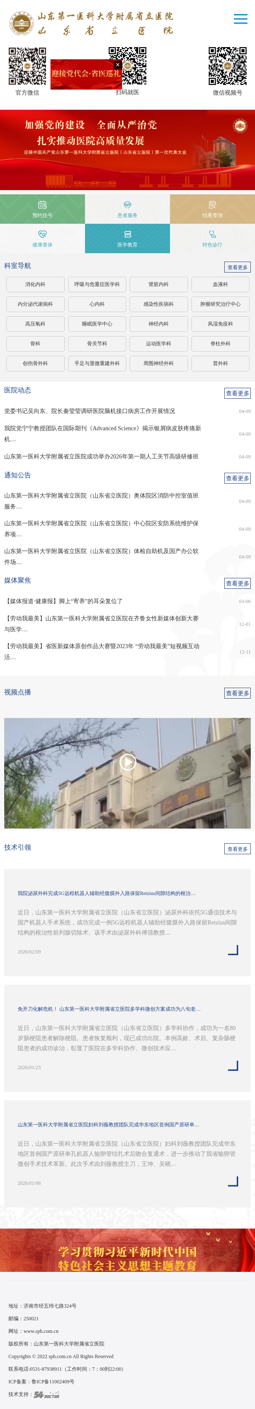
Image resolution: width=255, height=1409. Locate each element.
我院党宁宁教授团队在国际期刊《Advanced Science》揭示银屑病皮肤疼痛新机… (102, 433)
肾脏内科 (159, 284)
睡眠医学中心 (97, 324)
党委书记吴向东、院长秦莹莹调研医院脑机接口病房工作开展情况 (89, 411)
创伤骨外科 (35, 363)
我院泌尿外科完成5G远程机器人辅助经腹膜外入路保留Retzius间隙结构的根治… (107, 893)
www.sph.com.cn (41, 1331)
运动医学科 (158, 344)
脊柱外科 (220, 344)
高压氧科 (35, 324)
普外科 (220, 363)
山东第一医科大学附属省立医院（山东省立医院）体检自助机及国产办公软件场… (101, 556)
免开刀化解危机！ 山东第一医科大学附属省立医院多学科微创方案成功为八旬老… (109, 1009)
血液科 (220, 284)
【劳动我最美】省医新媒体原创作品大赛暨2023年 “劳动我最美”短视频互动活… (101, 651)
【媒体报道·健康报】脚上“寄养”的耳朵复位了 (63, 601)
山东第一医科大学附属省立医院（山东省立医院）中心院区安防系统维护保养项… (101, 529)
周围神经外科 (158, 363)
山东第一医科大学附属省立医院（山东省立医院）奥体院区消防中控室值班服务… (101, 501)
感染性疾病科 (158, 304)
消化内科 (35, 284)
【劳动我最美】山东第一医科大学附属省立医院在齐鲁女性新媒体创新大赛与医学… (101, 624)
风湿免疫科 (220, 324)
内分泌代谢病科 (35, 304)
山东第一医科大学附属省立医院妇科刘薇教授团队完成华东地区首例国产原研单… (108, 1125)
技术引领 (17, 847)
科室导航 (17, 265)
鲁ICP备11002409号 (53, 1382)
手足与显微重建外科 (97, 363)
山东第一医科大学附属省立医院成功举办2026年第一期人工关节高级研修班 (101, 456)
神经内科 (159, 324)
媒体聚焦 (17, 580)
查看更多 (238, 267)
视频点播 (17, 692)
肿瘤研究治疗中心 (220, 304)
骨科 (35, 344)
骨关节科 (97, 344)
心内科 (97, 304)
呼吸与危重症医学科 (97, 284)
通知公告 (17, 475)
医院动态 (17, 390)
